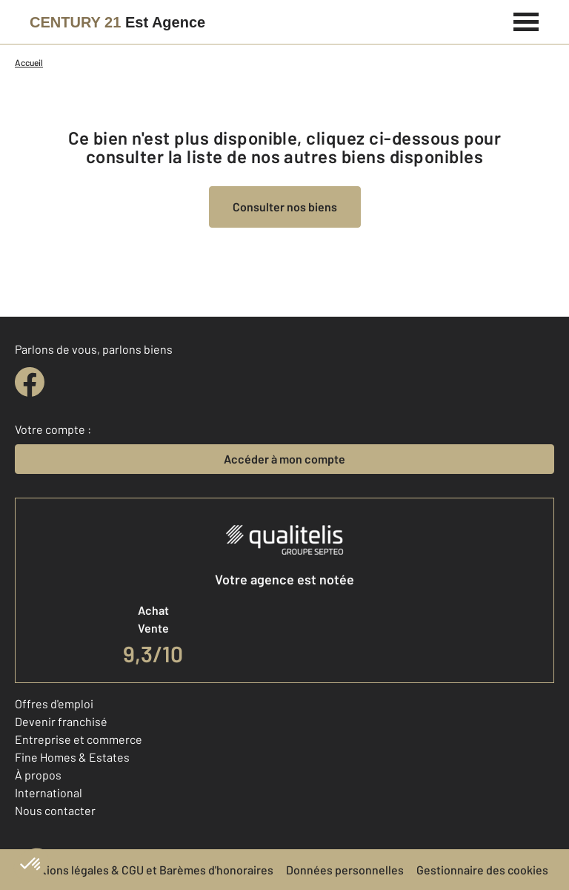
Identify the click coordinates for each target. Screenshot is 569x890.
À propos (38, 775)
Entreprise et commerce (78, 739)
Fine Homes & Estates (72, 757)
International (48, 792)
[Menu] (526, 20)
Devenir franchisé (61, 721)
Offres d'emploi (54, 703)
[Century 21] (117, 22)
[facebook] (29, 382)
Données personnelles (345, 870)
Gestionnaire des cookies (482, 870)
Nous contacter (55, 810)
